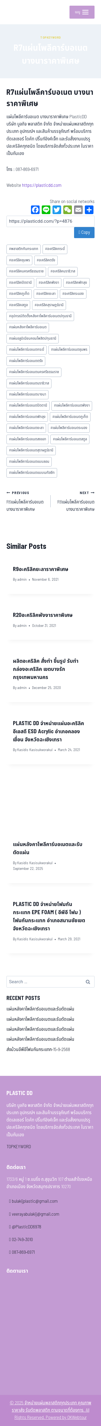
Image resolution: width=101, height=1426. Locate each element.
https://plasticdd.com (41, 185)
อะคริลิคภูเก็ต (19, 293)
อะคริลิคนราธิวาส (62, 271)
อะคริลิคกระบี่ (55, 249)
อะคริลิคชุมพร (19, 260)
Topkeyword (50, 37)
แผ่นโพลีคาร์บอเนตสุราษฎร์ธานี (31, 450)
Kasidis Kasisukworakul (35, 750)
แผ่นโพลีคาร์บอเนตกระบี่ (26, 349)
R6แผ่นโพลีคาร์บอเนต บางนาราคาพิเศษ (26, 501)
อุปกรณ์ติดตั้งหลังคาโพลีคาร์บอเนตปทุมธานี (40, 316)
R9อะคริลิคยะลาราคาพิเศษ (40, 569)
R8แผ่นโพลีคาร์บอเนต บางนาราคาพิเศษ (75, 501)
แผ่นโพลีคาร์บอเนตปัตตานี (28, 405)
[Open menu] (82, 12)
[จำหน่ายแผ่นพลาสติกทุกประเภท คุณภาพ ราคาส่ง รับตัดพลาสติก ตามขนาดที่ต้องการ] (14, 12)
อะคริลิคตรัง (46, 260)
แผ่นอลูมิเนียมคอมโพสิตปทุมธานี (32, 338)
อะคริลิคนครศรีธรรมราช (26, 271)
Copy (84, 232)
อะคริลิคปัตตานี (20, 282)
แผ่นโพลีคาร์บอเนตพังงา (72, 405)
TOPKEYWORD (18, 1146)
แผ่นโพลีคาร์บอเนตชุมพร (69, 349)
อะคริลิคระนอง (73, 293)
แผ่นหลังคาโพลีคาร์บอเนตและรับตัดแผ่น (40, 1009)
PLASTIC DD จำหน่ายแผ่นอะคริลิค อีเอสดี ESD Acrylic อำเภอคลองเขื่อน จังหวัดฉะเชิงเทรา (48, 731)
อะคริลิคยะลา (45, 293)
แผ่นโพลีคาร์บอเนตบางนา (27, 394)
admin (22, 579)
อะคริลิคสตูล (18, 305)
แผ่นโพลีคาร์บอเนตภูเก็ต (70, 417)
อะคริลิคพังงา (49, 282)
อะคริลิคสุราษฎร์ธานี (49, 305)
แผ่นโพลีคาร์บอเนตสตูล (70, 439)
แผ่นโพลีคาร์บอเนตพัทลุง (27, 417)
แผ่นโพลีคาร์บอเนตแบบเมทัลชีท (32, 472)
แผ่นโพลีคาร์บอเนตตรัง (26, 361)
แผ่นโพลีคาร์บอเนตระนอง (68, 428)
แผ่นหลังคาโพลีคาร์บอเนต (28, 327)
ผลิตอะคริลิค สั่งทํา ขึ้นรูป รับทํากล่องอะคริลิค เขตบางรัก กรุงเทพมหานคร (45, 669)
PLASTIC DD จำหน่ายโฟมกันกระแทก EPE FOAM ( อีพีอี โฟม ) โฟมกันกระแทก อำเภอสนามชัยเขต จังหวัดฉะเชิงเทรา (49, 916)
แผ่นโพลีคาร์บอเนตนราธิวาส (29, 383)
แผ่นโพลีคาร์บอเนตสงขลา (27, 439)
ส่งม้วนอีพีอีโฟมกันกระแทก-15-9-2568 (38, 1049)
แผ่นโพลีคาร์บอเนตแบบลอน (29, 461)
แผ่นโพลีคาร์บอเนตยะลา (26, 428)
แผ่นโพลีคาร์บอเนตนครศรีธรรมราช (34, 372)
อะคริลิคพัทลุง (76, 282)
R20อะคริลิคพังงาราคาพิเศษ (43, 615)
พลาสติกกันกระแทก (23, 249)
